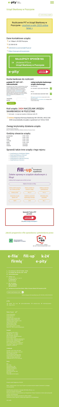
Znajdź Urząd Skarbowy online (13, 292)
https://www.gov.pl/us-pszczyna (19, 51)
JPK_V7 (29, 192)
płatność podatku (34, 98)
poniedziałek (10, 136)
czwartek (9, 140)
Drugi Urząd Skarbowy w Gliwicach (18, 155)
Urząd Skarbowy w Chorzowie (17, 156)
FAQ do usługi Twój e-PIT (12, 353)
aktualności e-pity (10, 370)
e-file (8, 301)
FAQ (7, 363)
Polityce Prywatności (36, 392)
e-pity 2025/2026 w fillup (12, 322)
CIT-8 (29, 200)
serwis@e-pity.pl (14, 274)
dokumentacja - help (11, 366)
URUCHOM (42, 71)
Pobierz (12, 312)
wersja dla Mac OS (11, 315)
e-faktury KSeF (14, 192)
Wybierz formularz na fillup (29, 183)
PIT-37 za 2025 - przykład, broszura (14, 336)
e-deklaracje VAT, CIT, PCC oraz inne (14, 358)
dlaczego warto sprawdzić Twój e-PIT (15, 352)
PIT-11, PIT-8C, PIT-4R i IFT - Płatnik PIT (15, 342)
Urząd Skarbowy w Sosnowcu (17, 160)
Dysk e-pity (9, 372)
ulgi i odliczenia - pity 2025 (12, 335)
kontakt (10, 303)
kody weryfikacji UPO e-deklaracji (14, 355)
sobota (8, 144)
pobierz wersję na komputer (30, 221)
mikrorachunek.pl (18, 90)
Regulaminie (28, 392)
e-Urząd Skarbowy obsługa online (14, 354)
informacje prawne (47, 303)
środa (8, 139)
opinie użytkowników (25, 303)
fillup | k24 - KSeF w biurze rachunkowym (15, 327)
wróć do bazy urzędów (46, 14)
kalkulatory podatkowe (11, 367)
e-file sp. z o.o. (31, 390)
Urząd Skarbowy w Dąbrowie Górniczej (19, 158)
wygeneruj (11, 103)
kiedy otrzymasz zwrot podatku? (13, 341)
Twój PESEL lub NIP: (9, 99)
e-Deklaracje (9, 348)
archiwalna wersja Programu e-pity (14, 320)
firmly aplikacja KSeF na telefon (13, 325)
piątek (8, 142)
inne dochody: (34, 86)
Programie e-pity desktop (36, 97)
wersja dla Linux (10, 317)
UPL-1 (44, 200)
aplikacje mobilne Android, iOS (13, 319)
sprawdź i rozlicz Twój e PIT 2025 (14, 350)
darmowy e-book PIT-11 (12, 368)
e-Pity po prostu (14, 2)
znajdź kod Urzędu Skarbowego (13, 357)
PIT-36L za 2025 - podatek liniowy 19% (15, 340)
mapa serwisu (12, 305)
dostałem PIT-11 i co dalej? (12, 333)
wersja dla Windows (11, 314)
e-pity (14, 72)
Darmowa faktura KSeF (11, 324)
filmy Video (9, 365)
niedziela (9, 145)
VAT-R (14, 200)
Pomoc (8, 361)
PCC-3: (32, 91)
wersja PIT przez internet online (13, 318)
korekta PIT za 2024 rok (12, 345)
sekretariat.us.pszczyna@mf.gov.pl (20, 48)
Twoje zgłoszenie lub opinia (12, 373)
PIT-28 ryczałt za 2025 (11, 337)
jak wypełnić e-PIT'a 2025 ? (12, 332)
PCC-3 (44, 192)
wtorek (8, 137)
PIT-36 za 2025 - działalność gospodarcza (16, 339)
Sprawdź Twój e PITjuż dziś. (29, 213)
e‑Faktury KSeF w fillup (11, 323)
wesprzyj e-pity (36, 303)
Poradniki (9, 330)
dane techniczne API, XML (12, 371)
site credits (9, 400)
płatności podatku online (41, 99)
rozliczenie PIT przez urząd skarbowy (15, 344)
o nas (16, 303)
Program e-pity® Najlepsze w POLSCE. (15, 382)
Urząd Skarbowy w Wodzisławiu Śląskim (19, 153)
